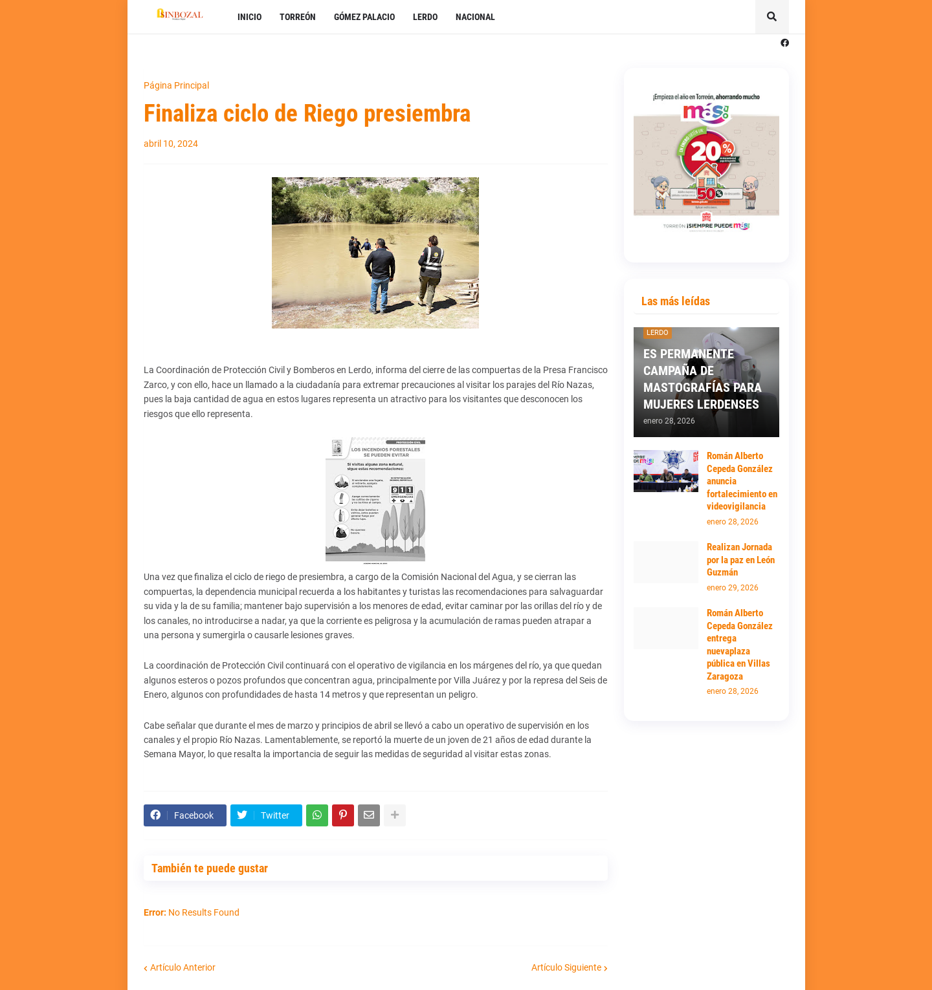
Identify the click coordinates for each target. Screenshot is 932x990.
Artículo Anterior (183, 967)
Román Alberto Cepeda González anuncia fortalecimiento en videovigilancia (742, 481)
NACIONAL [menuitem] (475, 17)
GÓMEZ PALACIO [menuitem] (364, 17)
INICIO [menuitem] (249, 17)
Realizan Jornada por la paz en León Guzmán (741, 559)
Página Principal (176, 85)
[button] (772, 17)
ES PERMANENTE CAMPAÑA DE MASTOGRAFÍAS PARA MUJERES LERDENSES (702, 379)
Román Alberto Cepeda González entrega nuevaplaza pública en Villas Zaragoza (740, 644)
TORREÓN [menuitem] (298, 17)
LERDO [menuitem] (425, 17)
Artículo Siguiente (566, 967)
